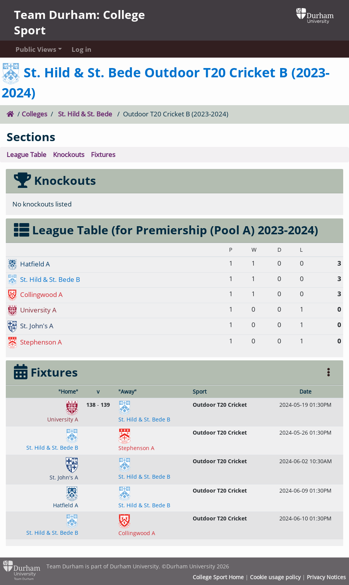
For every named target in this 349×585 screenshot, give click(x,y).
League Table (26, 154)
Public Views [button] (35, 49)
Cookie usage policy (275, 577)
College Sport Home (218, 577)
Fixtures (103, 154)
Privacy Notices (326, 577)
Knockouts (68, 154)
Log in (81, 49)
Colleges (34, 113)
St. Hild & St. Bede (85, 113)
